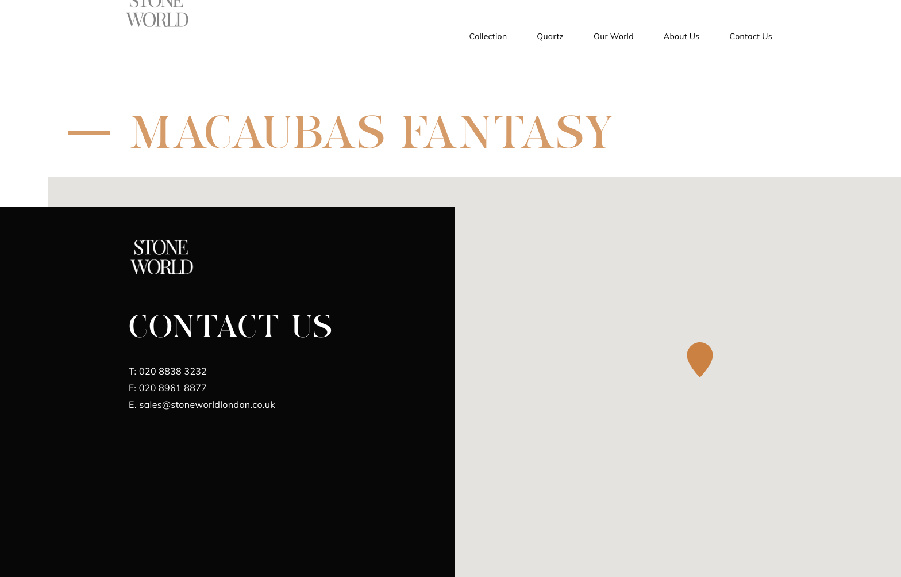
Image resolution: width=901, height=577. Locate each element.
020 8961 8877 (168, 387)
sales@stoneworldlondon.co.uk (202, 404)
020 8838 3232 (168, 371)
